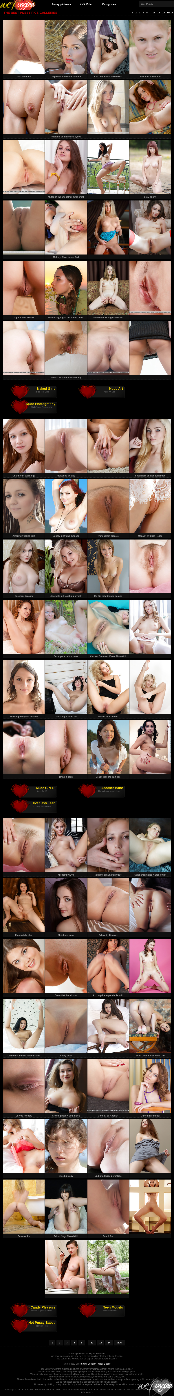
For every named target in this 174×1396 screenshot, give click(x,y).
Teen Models (113, 1307)
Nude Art (116, 388)
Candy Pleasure (43, 1307)
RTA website (153, 1389)
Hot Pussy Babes (41, 1323)
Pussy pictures (61, 4)
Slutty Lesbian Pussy (92, 1364)
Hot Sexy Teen (44, 803)
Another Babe (112, 788)
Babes (107, 1364)
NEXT (170, 12)
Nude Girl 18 (45, 788)
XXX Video (87, 4)
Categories (109, 4)
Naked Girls (46, 388)
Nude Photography (40, 404)
